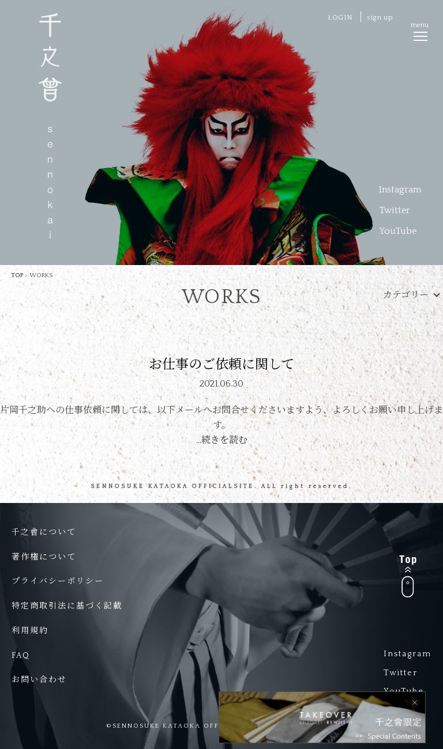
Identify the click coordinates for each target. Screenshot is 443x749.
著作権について (44, 557)
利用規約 (30, 630)
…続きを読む (221, 440)
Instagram (400, 189)
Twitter (394, 210)
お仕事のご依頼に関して (222, 364)
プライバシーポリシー (58, 581)
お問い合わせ (39, 679)
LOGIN (340, 17)
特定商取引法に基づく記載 (67, 606)
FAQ (21, 655)
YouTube (397, 231)
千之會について (44, 532)
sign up (380, 17)
